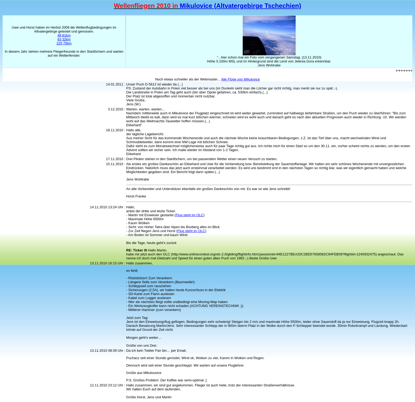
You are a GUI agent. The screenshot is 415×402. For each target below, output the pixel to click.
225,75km (63, 43)
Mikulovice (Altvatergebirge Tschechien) (240, 5)
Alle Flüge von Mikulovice (240, 79)
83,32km (64, 39)
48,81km (64, 35)
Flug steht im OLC (190, 215)
